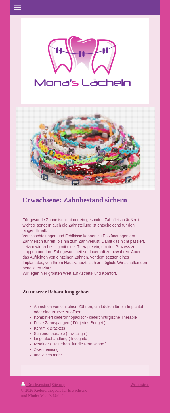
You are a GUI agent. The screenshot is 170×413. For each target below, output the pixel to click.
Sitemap (58, 385)
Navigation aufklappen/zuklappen (85, 7)
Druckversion (35, 385)
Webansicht (140, 385)
